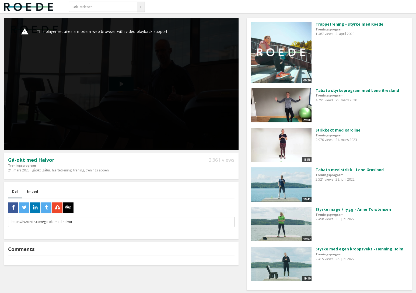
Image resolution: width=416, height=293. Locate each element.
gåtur (46, 170)
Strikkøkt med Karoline (338, 130)
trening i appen (97, 170)
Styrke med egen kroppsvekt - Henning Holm (359, 248)
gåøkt (36, 170)
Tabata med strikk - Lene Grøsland (350, 169)
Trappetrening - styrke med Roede (349, 24)
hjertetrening (62, 170)
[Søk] (141, 7)
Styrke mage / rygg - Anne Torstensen (353, 209)
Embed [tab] (32, 191)
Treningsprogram (22, 165)
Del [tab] (15, 191)
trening (78, 170)
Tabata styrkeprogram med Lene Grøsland (357, 90)
